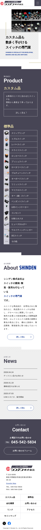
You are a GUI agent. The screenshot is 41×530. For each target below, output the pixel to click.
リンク (10, 510)
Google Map (11, 483)
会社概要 (10, 503)
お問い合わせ (31, 503)
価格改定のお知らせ (12, 386)
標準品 (31, 497)
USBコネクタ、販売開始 (14, 397)
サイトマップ (10, 516)
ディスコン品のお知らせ (14, 376)
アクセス (31, 510)
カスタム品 (10, 497)
